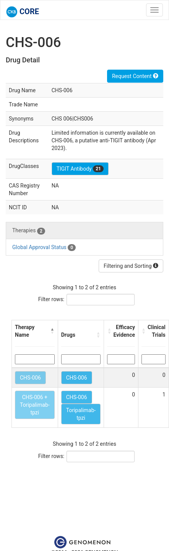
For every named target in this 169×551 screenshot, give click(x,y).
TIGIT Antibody (80, 168)
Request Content (135, 76)
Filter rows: (51, 299)
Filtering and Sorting (131, 266)
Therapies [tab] (28, 230)
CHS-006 (30, 378)
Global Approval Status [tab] (44, 247)
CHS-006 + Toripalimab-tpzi (35, 405)
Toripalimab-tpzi (81, 414)
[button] (52, 331)
